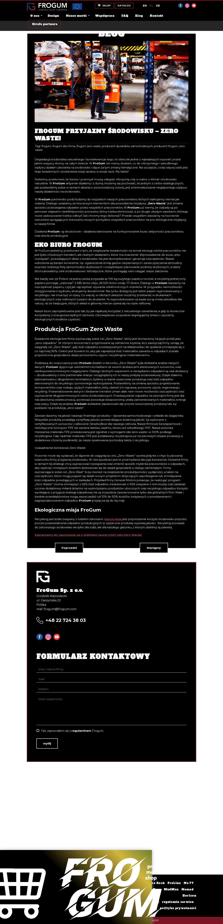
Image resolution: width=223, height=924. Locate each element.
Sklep (104, 5)
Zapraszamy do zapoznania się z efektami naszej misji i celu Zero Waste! (88, 535)
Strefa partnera (44, 24)
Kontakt (156, 16)
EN (145, 5)
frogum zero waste (88, 146)
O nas (34, 16)
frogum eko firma (63, 146)
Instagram (187, 5)
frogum (46, 146)
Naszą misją (113, 519)
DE (158, 5)
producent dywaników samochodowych (127, 146)
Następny (154, 548)
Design (53, 16)
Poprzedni (69, 548)
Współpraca (104, 16)
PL (151, 5)
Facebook (180, 5)
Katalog (124, 5)
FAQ (124, 16)
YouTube (194, 5)
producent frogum (166, 146)
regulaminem (81, 730)
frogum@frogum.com (60, 609)
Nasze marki (76, 16)
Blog (139, 16)
